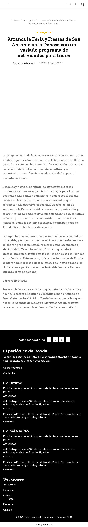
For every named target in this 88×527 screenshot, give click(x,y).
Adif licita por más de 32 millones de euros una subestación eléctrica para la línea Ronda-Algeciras (39, 402)
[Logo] (31, 340)
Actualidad (9, 396)
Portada (8, 408)
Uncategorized (29, 20)
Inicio (15, 20)
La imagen (8, 421)
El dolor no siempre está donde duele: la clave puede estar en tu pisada (42, 390)
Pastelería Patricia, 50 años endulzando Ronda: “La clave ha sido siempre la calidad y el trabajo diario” (42, 415)
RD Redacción (26, 63)
